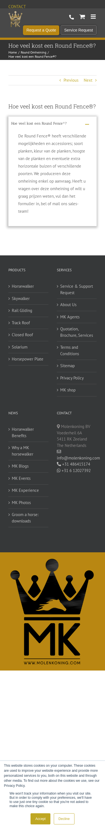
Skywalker (21, 298)
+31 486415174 (73, 464)
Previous (71, 80)
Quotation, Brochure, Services (76, 332)
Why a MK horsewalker (22, 451)
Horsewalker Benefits (23, 432)
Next (88, 80)
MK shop (68, 390)
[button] (52, 124)
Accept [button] (40, 819)
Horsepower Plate (27, 359)
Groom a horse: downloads (25, 518)
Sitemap (67, 365)
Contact (17, 6)
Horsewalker (23, 286)
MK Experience (25, 490)
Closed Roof (22, 334)
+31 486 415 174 (71, 17)
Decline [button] (64, 819)
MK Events (21, 478)
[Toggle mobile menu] (94, 17)
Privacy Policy (72, 378)
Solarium (19, 347)
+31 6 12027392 (74, 470)
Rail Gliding (22, 310)
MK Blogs (20, 466)
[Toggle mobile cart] (82, 17)
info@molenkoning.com (77, 455)
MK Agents (70, 317)
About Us (68, 304)
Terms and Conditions (69, 350)
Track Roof (21, 322)
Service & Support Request (76, 289)
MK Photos (21, 502)
